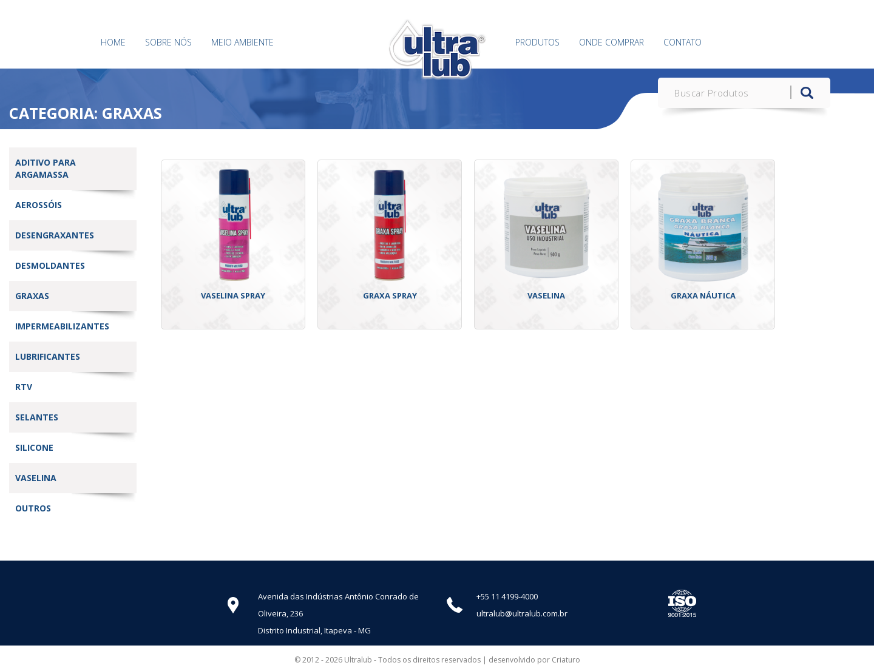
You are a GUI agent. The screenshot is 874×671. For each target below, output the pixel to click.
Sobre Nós (168, 42)
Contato (682, 42)
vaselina (35, 478)
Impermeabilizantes (62, 326)
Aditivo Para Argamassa (45, 168)
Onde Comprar (611, 42)
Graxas (32, 296)
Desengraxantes (54, 235)
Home (113, 42)
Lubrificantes (47, 356)
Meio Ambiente (242, 42)
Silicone (34, 447)
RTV (23, 387)
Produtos (537, 42)
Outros (33, 508)
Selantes (36, 417)
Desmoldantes (50, 265)
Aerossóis (38, 205)
